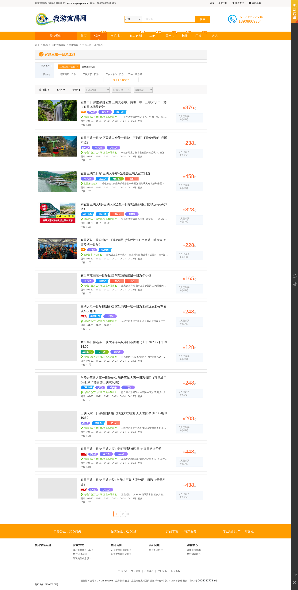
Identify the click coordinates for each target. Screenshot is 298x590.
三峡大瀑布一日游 (114, 74)
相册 (185, 35)
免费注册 (222, 3)
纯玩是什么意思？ (82, 558)
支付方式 (135, 571)
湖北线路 (73, 45)
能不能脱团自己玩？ (83, 550)
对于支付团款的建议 (121, 554)
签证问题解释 (194, 554)
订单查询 (237, 3)
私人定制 (136, 35)
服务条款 (175, 571)
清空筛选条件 (88, 66)
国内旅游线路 (59, 45)
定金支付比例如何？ (121, 550)
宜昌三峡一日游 (68, 66)
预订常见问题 (43, 545)
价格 (61, 89)
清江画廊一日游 (68, 74)
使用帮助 (162, 571)
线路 (98, 35)
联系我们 (149, 571)
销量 (76, 89)
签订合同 (116, 545)
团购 (199, 35)
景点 (170, 35)
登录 (212, 3)
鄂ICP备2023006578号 (46, 584)
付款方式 (78, 545)
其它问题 (154, 545)
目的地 (116, 35)
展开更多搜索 (120, 80)
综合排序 (44, 89)
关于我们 (122, 571)
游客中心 (192, 545)
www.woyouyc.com (77, 3)
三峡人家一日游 (91, 74)
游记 (215, 35)
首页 (84, 35)
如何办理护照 (156, 550)
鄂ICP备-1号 (203, 580)
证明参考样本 (194, 550)
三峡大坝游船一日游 (138, 74)
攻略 (153, 35)
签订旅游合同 (80, 554)
